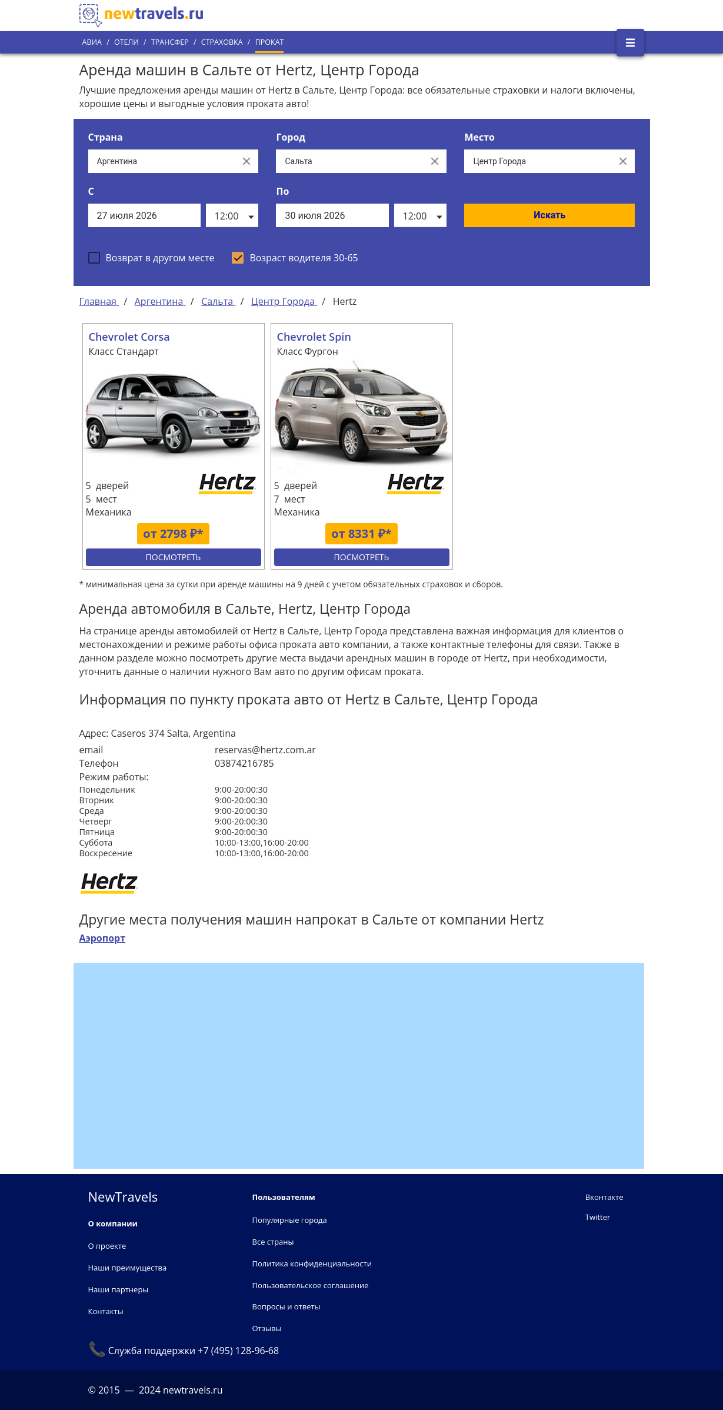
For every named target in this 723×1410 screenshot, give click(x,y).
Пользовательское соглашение (310, 1285)
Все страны (273, 1241)
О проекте (107, 1246)
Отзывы (267, 1328)
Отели (126, 42)
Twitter (597, 1217)
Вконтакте (604, 1197)
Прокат (269, 42)
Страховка (222, 42)
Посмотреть (173, 557)
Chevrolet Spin (314, 337)
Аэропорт (102, 938)
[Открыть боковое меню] (630, 42)
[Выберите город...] (349, 161)
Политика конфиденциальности (312, 1263)
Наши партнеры (118, 1289)
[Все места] (537, 161)
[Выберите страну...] (161, 161)
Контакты (106, 1311)
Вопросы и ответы (286, 1306)
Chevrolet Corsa (129, 337)
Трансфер (170, 42)
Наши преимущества (127, 1267)
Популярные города (289, 1220)
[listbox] (232, 215)
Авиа (92, 42)
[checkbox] (151, 258)
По (282, 191)
